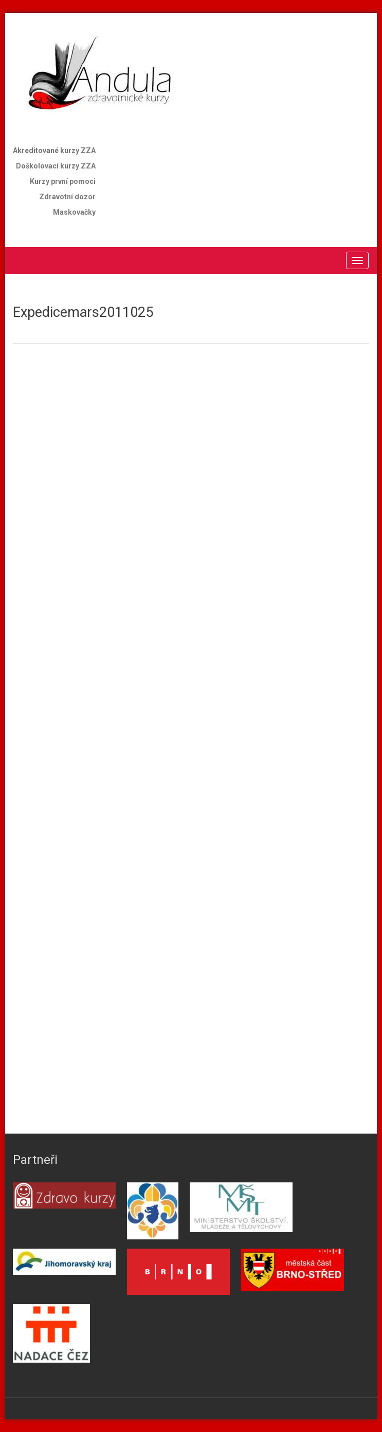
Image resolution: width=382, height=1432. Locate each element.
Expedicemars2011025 (83, 312)
